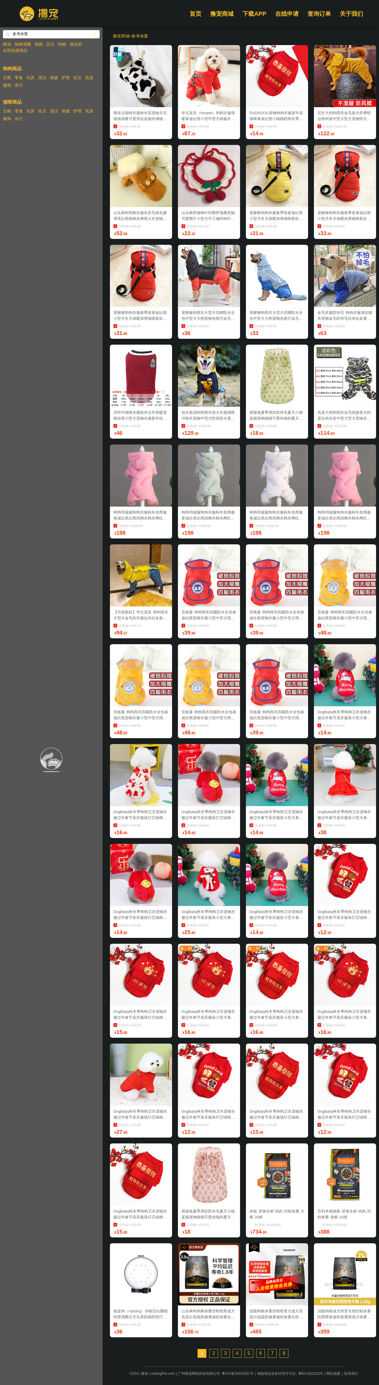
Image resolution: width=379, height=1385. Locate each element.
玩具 (30, 77)
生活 (77, 77)
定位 (50, 44)
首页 (195, 14)
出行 (19, 118)
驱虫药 (76, 44)
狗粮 (62, 44)
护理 (66, 77)
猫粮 (39, 44)
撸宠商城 (222, 14)
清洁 (42, 77)
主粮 (7, 77)
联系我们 (351, 1374)
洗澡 (89, 77)
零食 (19, 77)
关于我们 (351, 14)
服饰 (7, 85)
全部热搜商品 (15, 50)
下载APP (254, 14)
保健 (54, 77)
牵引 (19, 85)
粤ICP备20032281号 (238, 1374)
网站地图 (333, 1374)
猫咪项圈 (23, 44)
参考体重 (140, 36)
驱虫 (7, 44)
